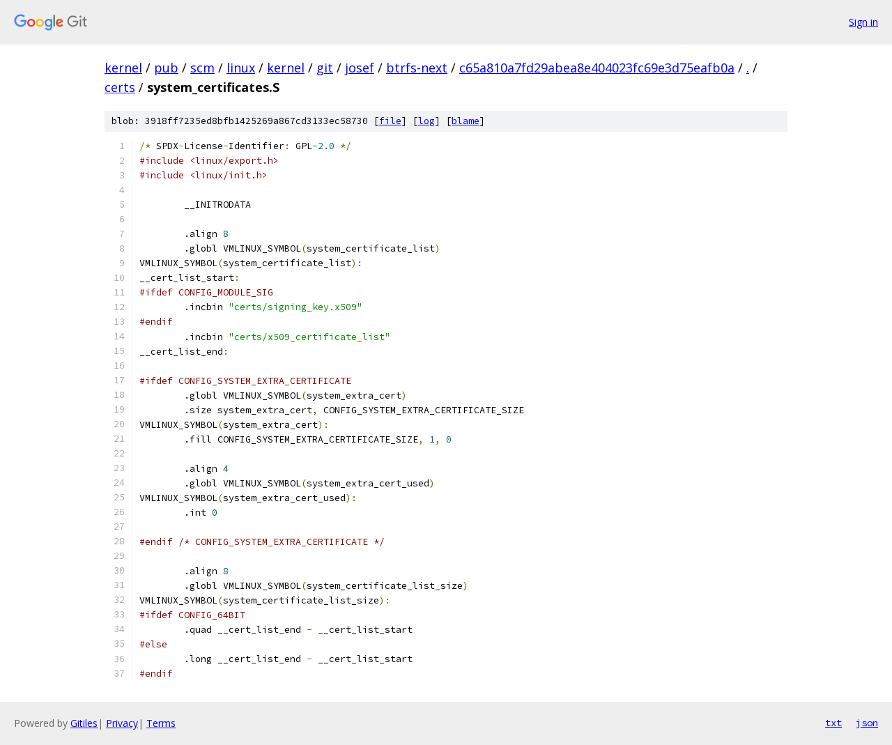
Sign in (863, 22)
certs (120, 87)
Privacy (122, 723)
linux (240, 67)
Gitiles (84, 723)
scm (202, 67)
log (426, 121)
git (324, 67)
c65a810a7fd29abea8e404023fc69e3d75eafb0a (597, 67)
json (867, 722)
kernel (123, 67)
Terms (161, 723)
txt (833, 722)
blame (465, 121)
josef (359, 67)
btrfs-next (416, 67)
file (390, 121)
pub (166, 67)
